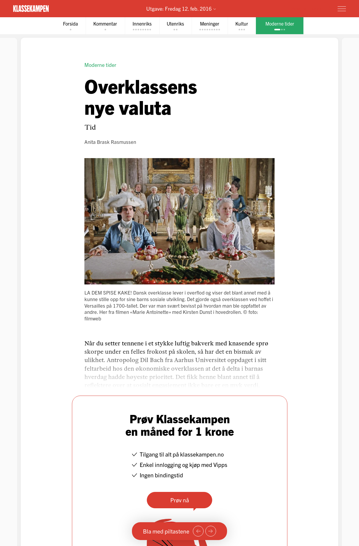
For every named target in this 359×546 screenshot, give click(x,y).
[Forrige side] (198, 531)
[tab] (70, 25)
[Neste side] (210, 531)
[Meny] (342, 8)
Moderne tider (100, 64)
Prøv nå (179, 499)
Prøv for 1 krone (307, 8)
